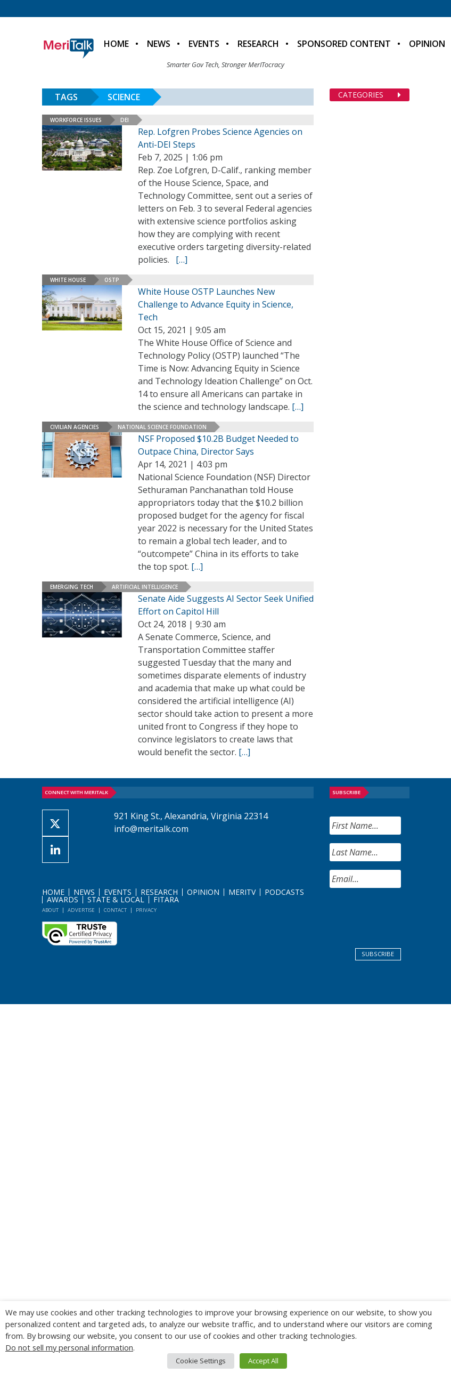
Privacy (146, 910)
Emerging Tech (71, 587)
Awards (62, 899)
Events (203, 44)
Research (258, 44)
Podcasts (284, 892)
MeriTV (242, 892)
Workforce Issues (76, 120)
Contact (115, 910)
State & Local (115, 899)
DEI (124, 120)
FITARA (166, 899)
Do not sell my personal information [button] (69, 1347)
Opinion (203, 892)
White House (68, 280)
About (50, 910)
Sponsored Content (344, 44)
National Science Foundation (162, 427)
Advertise (81, 910)
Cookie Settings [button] (201, 1360)
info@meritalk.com (151, 829)
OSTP (111, 280)
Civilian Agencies (74, 427)
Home (116, 44)
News (158, 44)
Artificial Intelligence (145, 587)
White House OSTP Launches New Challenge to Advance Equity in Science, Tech (215, 304)
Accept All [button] (263, 1360)
